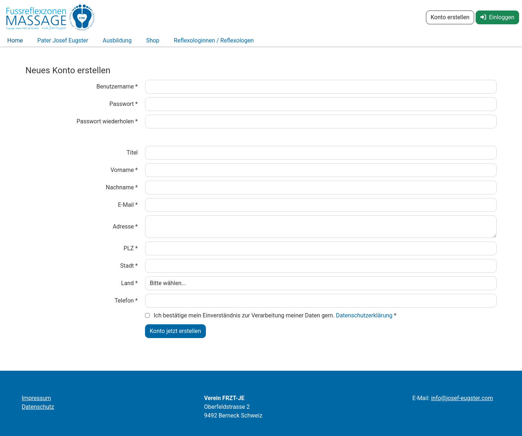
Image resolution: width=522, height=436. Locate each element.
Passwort (123, 108)
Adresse (125, 230)
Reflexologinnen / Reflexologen (214, 42)
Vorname (124, 174)
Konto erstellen (450, 17)
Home (15, 42)
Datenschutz (38, 406)
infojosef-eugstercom (462, 398)
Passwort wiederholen (107, 125)
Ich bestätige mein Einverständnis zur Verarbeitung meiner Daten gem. (275, 319)
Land (129, 287)
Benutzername (117, 90)
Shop (152, 42)
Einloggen (497, 17)
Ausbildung (117, 42)
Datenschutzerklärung (365, 319)
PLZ (131, 252)
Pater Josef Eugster (62, 42)
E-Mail (128, 209)
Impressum (36, 398)
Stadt (129, 270)
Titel (132, 156)
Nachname (122, 191)
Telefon (126, 304)
